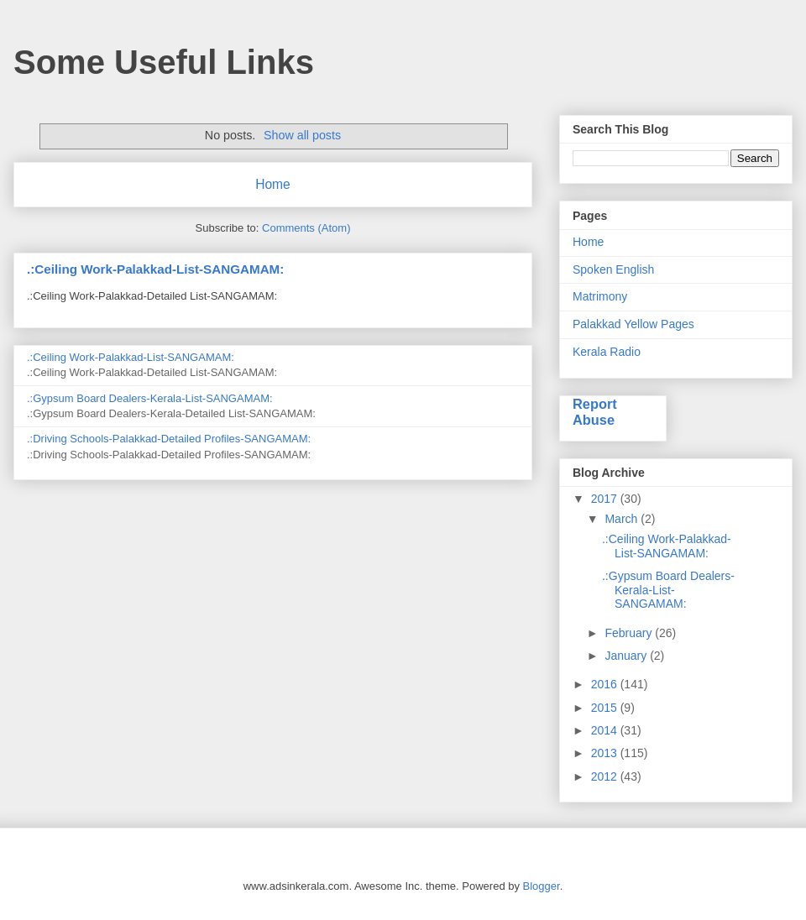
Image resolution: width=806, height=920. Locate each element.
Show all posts (302, 135)
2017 (605, 498)
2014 (605, 730)
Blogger (541, 886)
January (627, 655)
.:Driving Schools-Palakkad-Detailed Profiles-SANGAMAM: (169, 438)
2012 (605, 776)
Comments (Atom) (306, 228)
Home (272, 184)
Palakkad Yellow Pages (633, 324)
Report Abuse (595, 411)
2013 (605, 753)
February (629, 633)
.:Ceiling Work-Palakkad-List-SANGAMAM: (155, 269)
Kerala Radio (607, 351)
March (622, 518)
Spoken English (613, 269)
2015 (605, 707)
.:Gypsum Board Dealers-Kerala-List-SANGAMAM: (150, 398)
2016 (605, 684)
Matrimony (600, 296)
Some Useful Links (163, 62)
